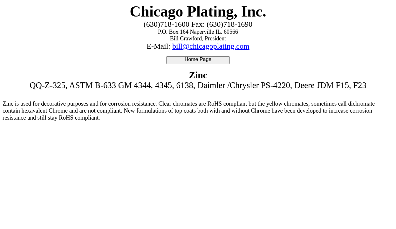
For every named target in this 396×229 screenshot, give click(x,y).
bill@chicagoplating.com (210, 46)
